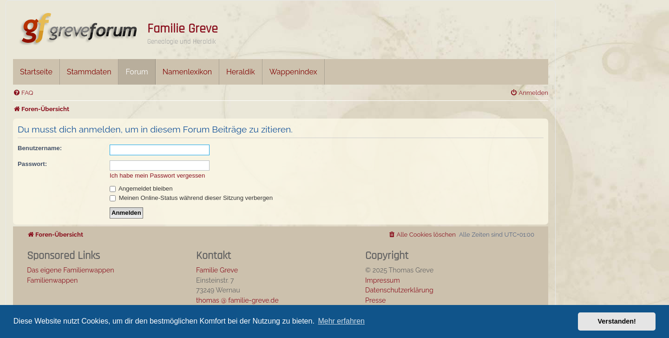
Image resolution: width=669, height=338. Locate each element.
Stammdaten (89, 71)
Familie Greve (182, 28)
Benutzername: (40, 148)
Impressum (382, 280)
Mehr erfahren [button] (341, 321)
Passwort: (32, 163)
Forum (136, 71)
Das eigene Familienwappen (70, 270)
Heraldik (240, 71)
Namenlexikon (187, 71)
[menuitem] (23, 92)
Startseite (36, 71)
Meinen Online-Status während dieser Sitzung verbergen (191, 197)
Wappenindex (293, 71)
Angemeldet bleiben (141, 188)
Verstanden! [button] (617, 321)
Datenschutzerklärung (399, 290)
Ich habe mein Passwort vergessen (157, 175)
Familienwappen (52, 280)
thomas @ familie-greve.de (237, 300)
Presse (375, 300)
